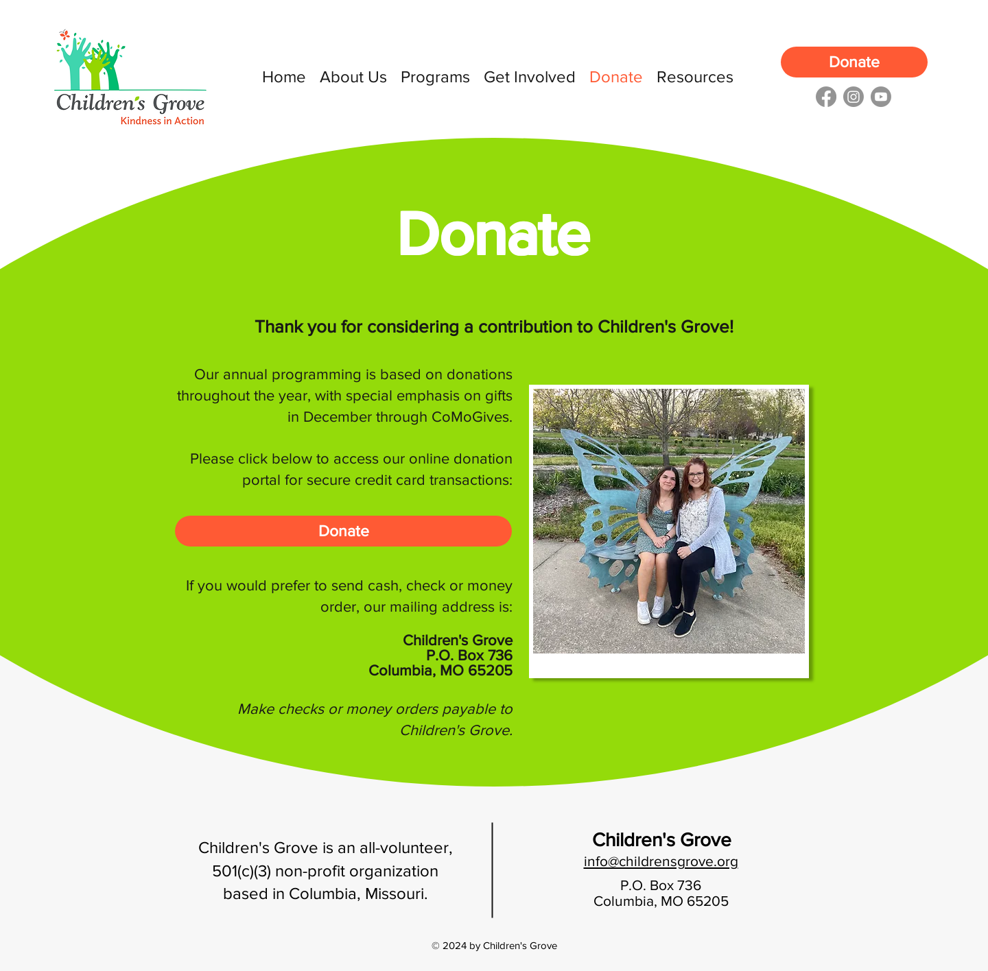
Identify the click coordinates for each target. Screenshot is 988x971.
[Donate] (854, 62)
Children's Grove (661, 839)
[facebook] (826, 96)
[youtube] (881, 96)
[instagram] (853, 96)
